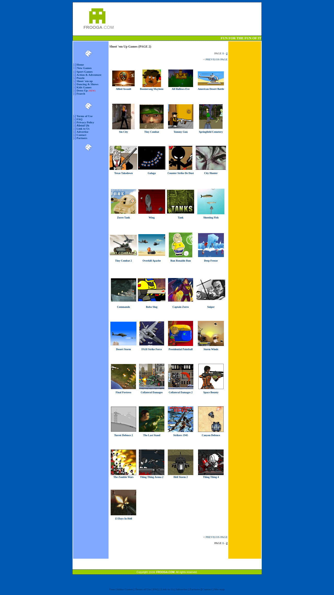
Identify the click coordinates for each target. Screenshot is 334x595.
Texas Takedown (123, 173)
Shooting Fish (211, 217)
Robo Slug (151, 306)
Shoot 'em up (84, 81)
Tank (180, 217)
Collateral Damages (152, 392)
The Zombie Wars (124, 477)
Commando (123, 306)
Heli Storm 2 (181, 477)
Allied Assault (123, 89)
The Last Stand (151, 435)
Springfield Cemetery (211, 131)
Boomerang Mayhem (151, 89)
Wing (152, 217)
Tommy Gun (181, 131)
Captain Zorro (180, 306)
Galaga (152, 173)
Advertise (82, 131)
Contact (81, 134)
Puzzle (80, 77)
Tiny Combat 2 (123, 260)
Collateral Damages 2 (181, 392)
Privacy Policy (85, 122)
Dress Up (82, 90)
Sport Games (84, 71)
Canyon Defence (211, 435)
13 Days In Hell (123, 518)
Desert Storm (123, 349)
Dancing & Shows (87, 84)
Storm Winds (211, 349)
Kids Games (83, 87)
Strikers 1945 (180, 435)
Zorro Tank (123, 217)
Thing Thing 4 (211, 477)
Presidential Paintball (181, 349)
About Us (82, 125)
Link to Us (83, 128)
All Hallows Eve (180, 89)
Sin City (123, 131)
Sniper (210, 306)
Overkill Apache (151, 260)
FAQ (79, 119)
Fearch (80, 93)
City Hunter (211, 173)
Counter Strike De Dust (181, 173)
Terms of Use (84, 116)
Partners (81, 138)
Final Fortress (123, 392)
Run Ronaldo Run (180, 260)
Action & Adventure (88, 74)
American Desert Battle (211, 89)
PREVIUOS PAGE (217, 59)
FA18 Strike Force (151, 349)
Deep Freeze (211, 260)
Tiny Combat (151, 131)
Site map (219, 589)
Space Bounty (211, 392)
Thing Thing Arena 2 (151, 477)
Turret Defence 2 (123, 435)
